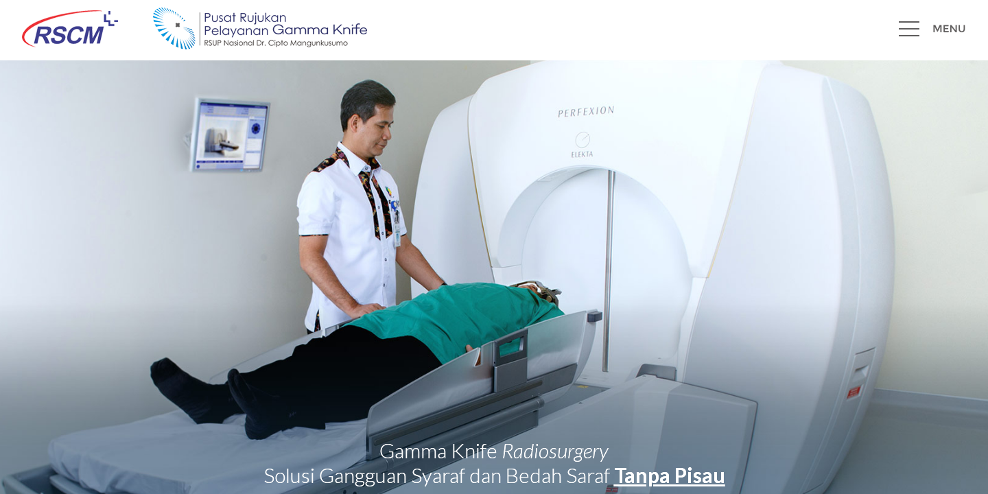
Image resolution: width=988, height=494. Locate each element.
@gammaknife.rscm (344, 459)
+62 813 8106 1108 (931, 459)
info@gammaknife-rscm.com (227, 459)
